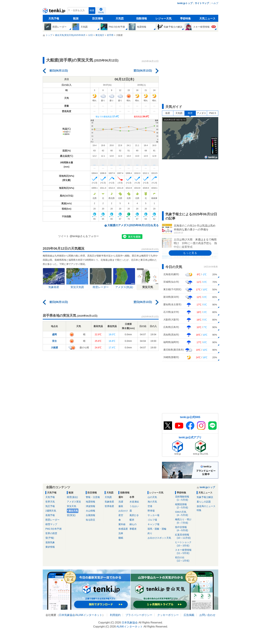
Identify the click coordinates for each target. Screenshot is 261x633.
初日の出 (184, 559)
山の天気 (152, 497)
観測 (75, 18)
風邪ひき (134, 515)
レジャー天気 (163, 18)
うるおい (134, 506)
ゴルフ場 (152, 519)
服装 (120, 506)
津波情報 (90, 506)
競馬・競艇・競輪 (157, 528)
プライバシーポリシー (138, 615)
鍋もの (133, 524)
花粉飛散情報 (184, 498)
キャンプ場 (153, 524)
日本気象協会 (67, 615)
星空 (120, 515)
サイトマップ (202, 3)
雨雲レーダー (52, 519)
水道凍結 (134, 501)
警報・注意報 (93, 497)
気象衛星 (109, 501)
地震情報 (90, 501)
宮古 (54, 341)
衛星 (167, 113)
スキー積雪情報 (184, 552)
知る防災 (90, 519)
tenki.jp (54, 11)
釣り (150, 533)
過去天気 (73, 510)
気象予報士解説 (205, 497)
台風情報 (90, 515)
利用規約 (115, 615)
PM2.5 (212, 113)
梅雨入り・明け (184, 521)
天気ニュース (207, 18)
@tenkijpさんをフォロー (84, 236)
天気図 (120, 18)
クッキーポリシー (168, 615)
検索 (92, 10)
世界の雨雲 (51, 533)
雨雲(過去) (72, 497)
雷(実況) (71, 515)
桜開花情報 (184, 506)
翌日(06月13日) (143, 70)
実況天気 (71, 506)
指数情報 (141, 18)
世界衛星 (109, 506)
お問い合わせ (207, 615)
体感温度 (123, 528)
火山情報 (90, 510)
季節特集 (185, 18)
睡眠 (120, 537)
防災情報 (97, 18)
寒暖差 (133, 528)
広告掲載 (189, 615)
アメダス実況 (74, 501)
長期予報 (50, 515)
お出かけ (123, 510)
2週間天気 (50, 510)
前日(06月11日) (58, 70)
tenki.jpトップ (184, 3)
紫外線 (121, 524)
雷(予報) (49, 537)
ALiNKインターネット (89, 615)
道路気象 (50, 542)
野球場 (151, 510)
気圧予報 (50, 506)
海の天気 (152, 501)
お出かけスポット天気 (159, 537)
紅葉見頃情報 (184, 536)
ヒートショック (184, 544)
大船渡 (54, 347)
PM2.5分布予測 (53, 528)
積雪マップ (51, 524)
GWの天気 (184, 514)
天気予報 (53, 18)
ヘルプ (214, 3)
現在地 (101, 12)
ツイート (63, 236)
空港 (150, 506)
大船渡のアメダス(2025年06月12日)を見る (133, 225)
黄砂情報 (50, 547)
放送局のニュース (206, 506)
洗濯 (120, 501)
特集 (199, 510)
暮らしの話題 (204, 501)
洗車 (120, 533)
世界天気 (50, 501)
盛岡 (54, 334)
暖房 (131, 519)
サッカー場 (153, 515)
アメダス (201, 113)
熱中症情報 (184, 529)
